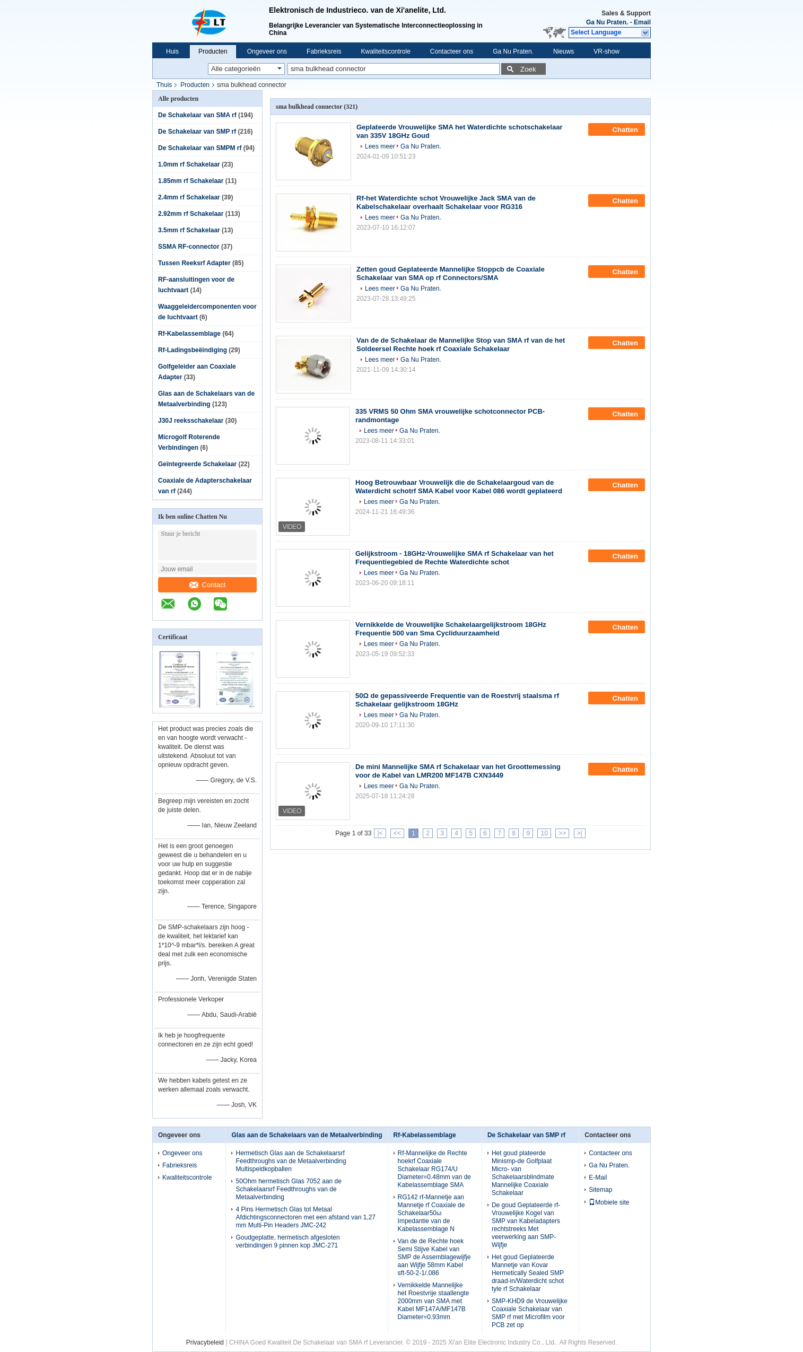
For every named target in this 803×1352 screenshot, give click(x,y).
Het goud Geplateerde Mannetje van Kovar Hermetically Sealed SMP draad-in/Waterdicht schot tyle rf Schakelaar (528, 1273)
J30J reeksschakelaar (190, 420)
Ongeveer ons (267, 51)
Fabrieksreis (324, 51)
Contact (207, 585)
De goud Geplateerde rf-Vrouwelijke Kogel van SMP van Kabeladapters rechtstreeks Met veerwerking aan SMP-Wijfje (526, 1225)
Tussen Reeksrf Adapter (194, 263)
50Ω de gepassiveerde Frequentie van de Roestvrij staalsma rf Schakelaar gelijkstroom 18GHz (457, 700)
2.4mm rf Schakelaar (189, 197)
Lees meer (380, 146)
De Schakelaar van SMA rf (197, 115)
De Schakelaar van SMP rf (197, 131)
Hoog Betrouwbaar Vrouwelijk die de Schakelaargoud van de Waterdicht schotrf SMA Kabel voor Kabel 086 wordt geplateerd (458, 486)
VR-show (606, 51)
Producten (213, 51)
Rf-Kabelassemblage (189, 333)
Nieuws (563, 51)
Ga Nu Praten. (607, 22)
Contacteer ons (451, 51)
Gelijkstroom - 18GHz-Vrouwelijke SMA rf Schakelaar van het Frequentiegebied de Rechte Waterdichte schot (454, 557)
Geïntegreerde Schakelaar (197, 464)
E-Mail (598, 1177)
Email (642, 22)
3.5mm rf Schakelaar (189, 230)
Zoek (528, 69)
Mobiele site (609, 1202)
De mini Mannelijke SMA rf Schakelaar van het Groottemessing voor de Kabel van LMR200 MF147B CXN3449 (458, 771)
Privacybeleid (205, 1342)
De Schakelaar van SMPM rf (199, 148)
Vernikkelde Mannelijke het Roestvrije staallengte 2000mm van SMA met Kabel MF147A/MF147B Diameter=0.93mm (433, 1301)
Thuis (164, 85)
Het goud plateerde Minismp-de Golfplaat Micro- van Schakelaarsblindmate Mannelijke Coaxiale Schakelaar (523, 1173)
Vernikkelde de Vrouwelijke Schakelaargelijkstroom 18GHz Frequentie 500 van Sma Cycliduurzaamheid (450, 629)
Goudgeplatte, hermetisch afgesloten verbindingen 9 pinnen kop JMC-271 (287, 1241)
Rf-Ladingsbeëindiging (192, 350)
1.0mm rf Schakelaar (189, 164)
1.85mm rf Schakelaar (190, 181)
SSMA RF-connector (189, 246)
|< (379, 833)
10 (543, 833)
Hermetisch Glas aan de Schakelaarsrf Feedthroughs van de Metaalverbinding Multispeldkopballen (290, 1161)
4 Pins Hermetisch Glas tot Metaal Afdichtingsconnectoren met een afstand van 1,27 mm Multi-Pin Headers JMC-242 (305, 1217)
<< (397, 833)
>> (562, 833)
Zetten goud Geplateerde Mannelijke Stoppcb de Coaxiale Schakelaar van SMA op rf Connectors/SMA (450, 273)
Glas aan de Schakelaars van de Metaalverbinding (306, 1135)
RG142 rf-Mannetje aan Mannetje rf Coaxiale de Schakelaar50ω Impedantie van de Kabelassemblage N (431, 1213)
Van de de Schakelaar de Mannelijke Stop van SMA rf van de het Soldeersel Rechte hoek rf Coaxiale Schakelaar (460, 344)
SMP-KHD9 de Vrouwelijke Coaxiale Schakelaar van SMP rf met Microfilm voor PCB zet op (530, 1313)
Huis (172, 51)
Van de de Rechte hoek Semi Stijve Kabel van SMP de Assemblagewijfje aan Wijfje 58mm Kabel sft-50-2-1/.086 (434, 1257)
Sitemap (600, 1189)
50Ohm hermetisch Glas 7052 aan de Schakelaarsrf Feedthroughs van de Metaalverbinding (288, 1189)
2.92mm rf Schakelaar (190, 213)
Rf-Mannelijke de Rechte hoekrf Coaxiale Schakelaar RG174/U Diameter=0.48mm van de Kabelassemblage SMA (434, 1169)
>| (579, 833)
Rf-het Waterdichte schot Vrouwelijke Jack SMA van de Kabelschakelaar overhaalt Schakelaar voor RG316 (446, 202)
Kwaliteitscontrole (385, 51)
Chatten (617, 129)
